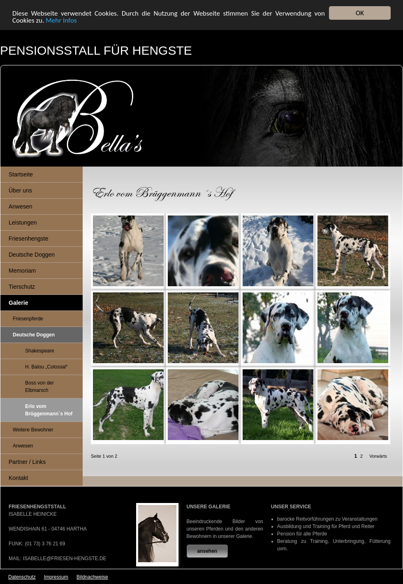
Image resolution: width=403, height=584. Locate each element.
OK (360, 13)
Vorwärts (378, 456)
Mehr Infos (61, 20)
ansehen (207, 551)
